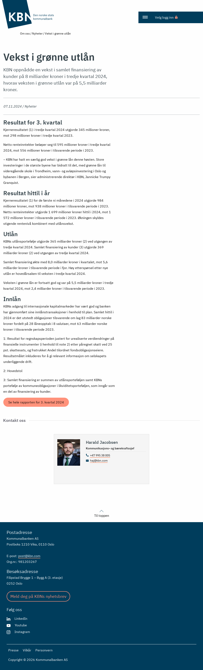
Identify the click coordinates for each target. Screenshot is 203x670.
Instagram (22, 632)
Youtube (21, 625)
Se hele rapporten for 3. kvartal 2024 (36, 402)
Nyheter (37, 33)
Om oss (25, 33)
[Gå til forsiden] (36, 14)
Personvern (44, 650)
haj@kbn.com (99, 460)
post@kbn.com (29, 556)
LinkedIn (20, 618)
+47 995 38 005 (100, 455)
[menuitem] (145, 17)
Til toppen (101, 513)
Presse (13, 650)
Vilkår (27, 650)
